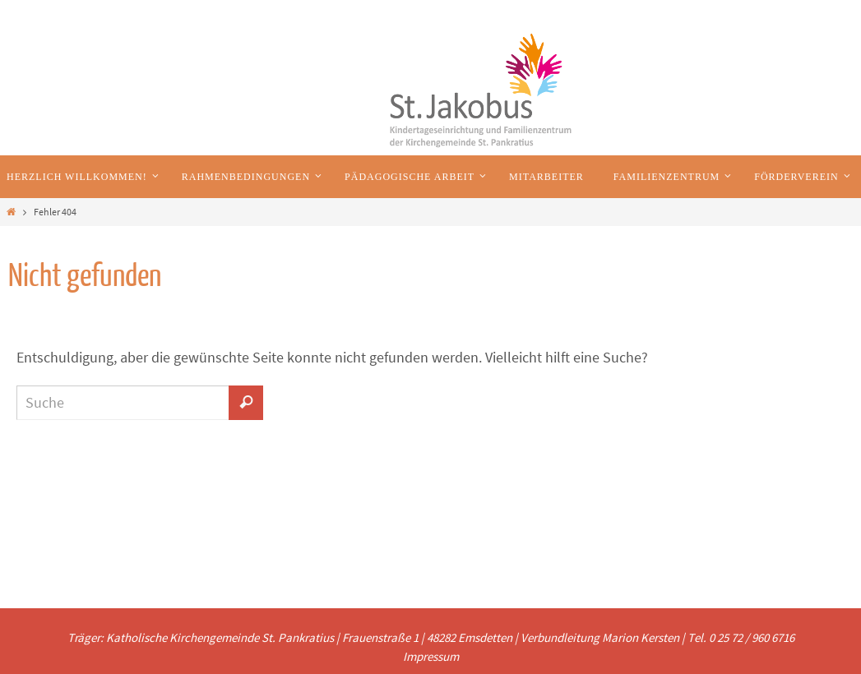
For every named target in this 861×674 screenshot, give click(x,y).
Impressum (431, 656)
